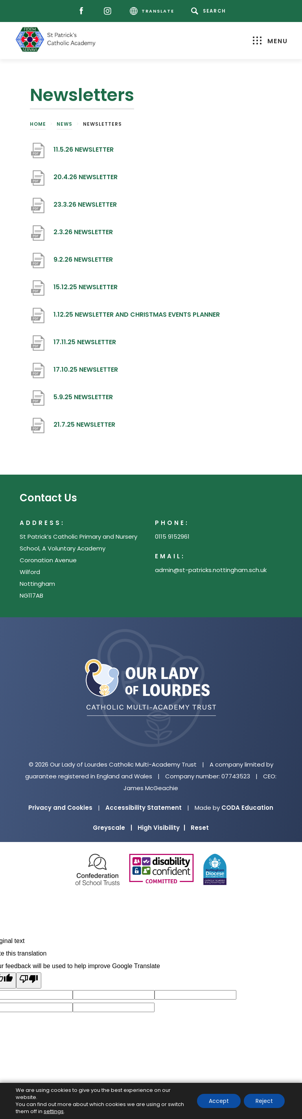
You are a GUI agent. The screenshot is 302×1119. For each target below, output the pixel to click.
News (64, 124)
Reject (264, 1101)
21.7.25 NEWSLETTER (84, 427)
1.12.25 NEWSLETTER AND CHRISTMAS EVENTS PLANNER (136, 317)
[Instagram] (109, 11)
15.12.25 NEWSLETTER (85, 290)
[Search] (209, 11)
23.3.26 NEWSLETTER (85, 207)
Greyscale (112, 828)
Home (38, 124)
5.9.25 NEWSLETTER (83, 400)
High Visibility (161, 828)
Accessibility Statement (143, 807)
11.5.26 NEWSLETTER (83, 152)
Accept (219, 1101)
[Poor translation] (28, 980)
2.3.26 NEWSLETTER (83, 235)
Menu (270, 41)
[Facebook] (83, 11)
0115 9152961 (172, 536)
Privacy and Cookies (60, 807)
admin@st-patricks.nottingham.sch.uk (211, 570)
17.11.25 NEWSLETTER (84, 345)
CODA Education (247, 807)
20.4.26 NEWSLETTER (85, 180)
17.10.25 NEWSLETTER (85, 372)
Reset (200, 828)
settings (54, 1111)
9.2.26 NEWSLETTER (83, 262)
